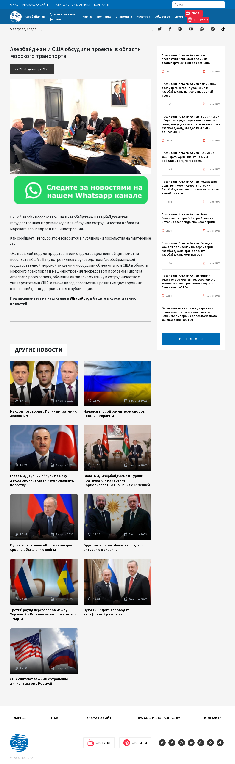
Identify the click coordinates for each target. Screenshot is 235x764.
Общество (162, 16)
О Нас (14, 4)
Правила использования (71, 4)
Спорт (179, 16)
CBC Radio (198, 19)
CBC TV (193, 13)
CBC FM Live (135, 742)
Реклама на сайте (35, 4)
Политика (104, 16)
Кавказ (87, 16)
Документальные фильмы (62, 16)
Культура (143, 16)
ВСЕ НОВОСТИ (191, 339)
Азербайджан (35, 16)
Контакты (101, 4)
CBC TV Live (99, 742)
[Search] (198, 4)
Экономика (124, 16)
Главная (19, 717)
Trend (40, 238)
